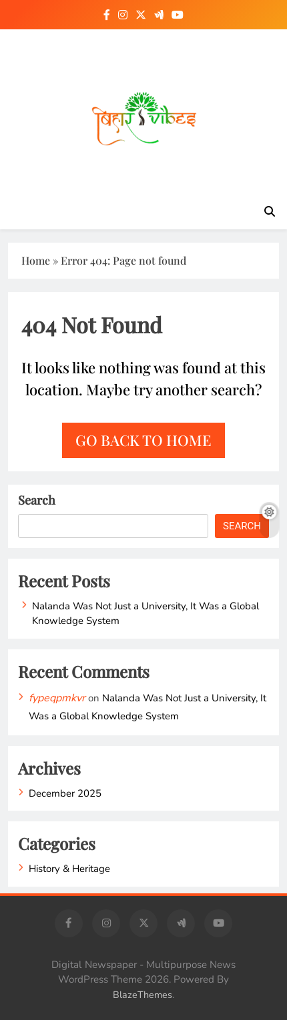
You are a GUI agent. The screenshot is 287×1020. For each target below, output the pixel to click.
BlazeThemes (142, 994)
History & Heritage (69, 868)
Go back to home (143, 440)
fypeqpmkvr (57, 698)
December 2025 (65, 793)
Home (35, 260)
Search (36, 500)
